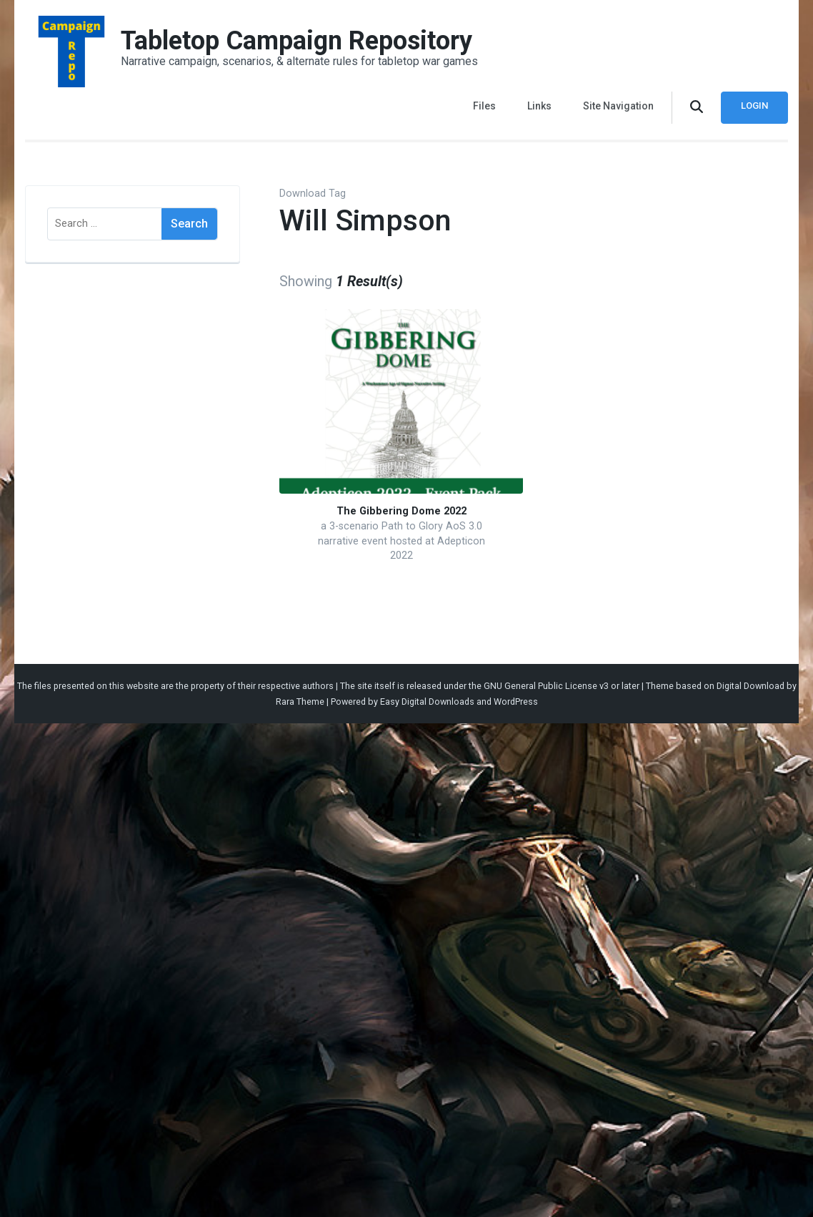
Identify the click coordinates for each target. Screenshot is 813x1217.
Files (484, 106)
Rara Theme (300, 701)
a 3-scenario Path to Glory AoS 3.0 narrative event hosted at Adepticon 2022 (401, 541)
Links (539, 106)
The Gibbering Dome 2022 (401, 511)
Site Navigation (618, 106)
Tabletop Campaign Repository (296, 41)
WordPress (516, 701)
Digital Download (750, 685)
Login (754, 105)
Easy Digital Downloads (427, 701)
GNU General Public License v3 (546, 685)
